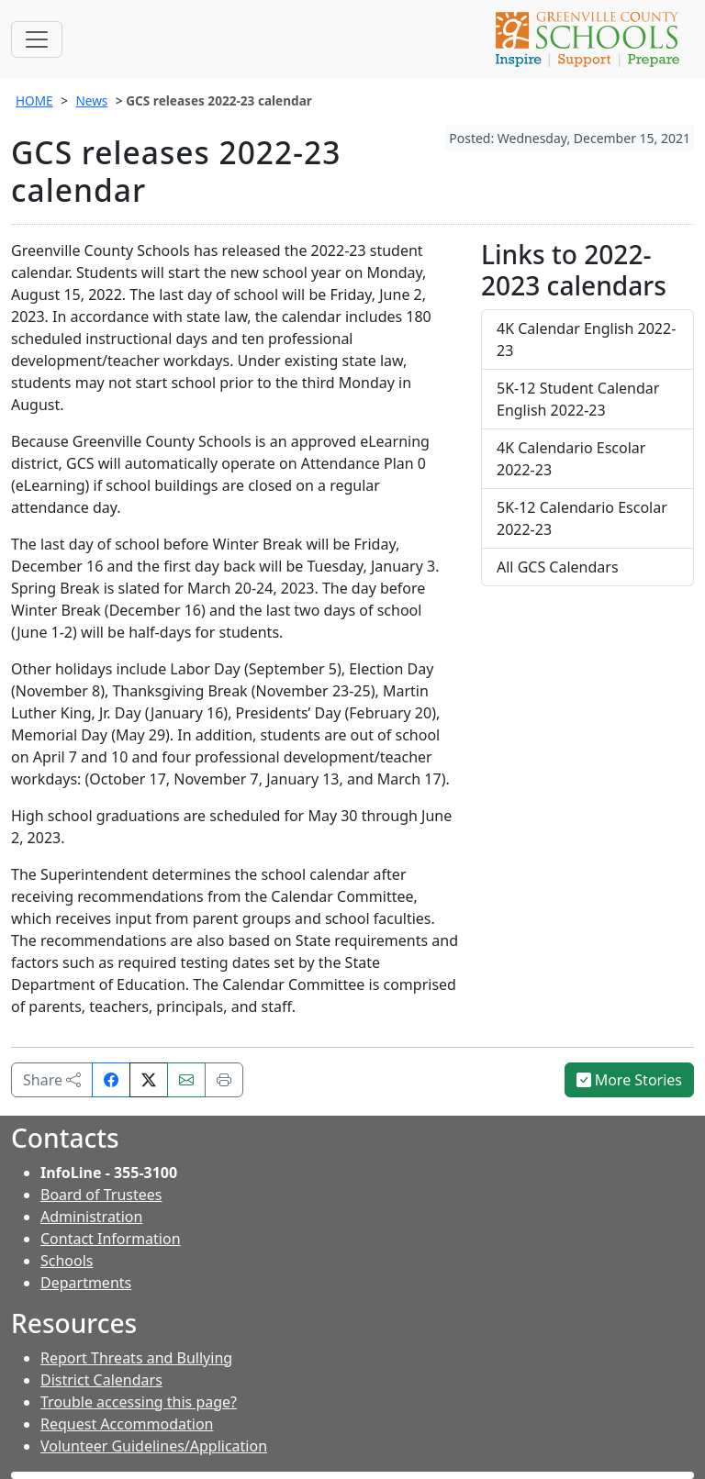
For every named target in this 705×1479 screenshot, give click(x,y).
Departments (85, 1283)
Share (52, 1080)
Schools (67, 1261)
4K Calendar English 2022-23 (586, 339)
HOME (34, 100)
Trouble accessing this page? (138, 1402)
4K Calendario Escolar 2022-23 (571, 459)
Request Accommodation (126, 1424)
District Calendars (101, 1380)
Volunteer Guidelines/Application (153, 1446)
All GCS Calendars (558, 567)
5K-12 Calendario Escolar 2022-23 (582, 518)
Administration (91, 1217)
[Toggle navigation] (36, 39)
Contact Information (110, 1239)
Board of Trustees (101, 1194)
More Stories (629, 1080)
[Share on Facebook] (111, 1079)
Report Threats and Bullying (136, 1358)
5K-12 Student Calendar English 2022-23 (578, 399)
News (91, 100)
